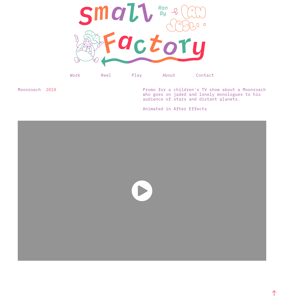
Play (137, 75)
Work (75, 75)
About (169, 75)
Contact (205, 75)
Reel (106, 75)
